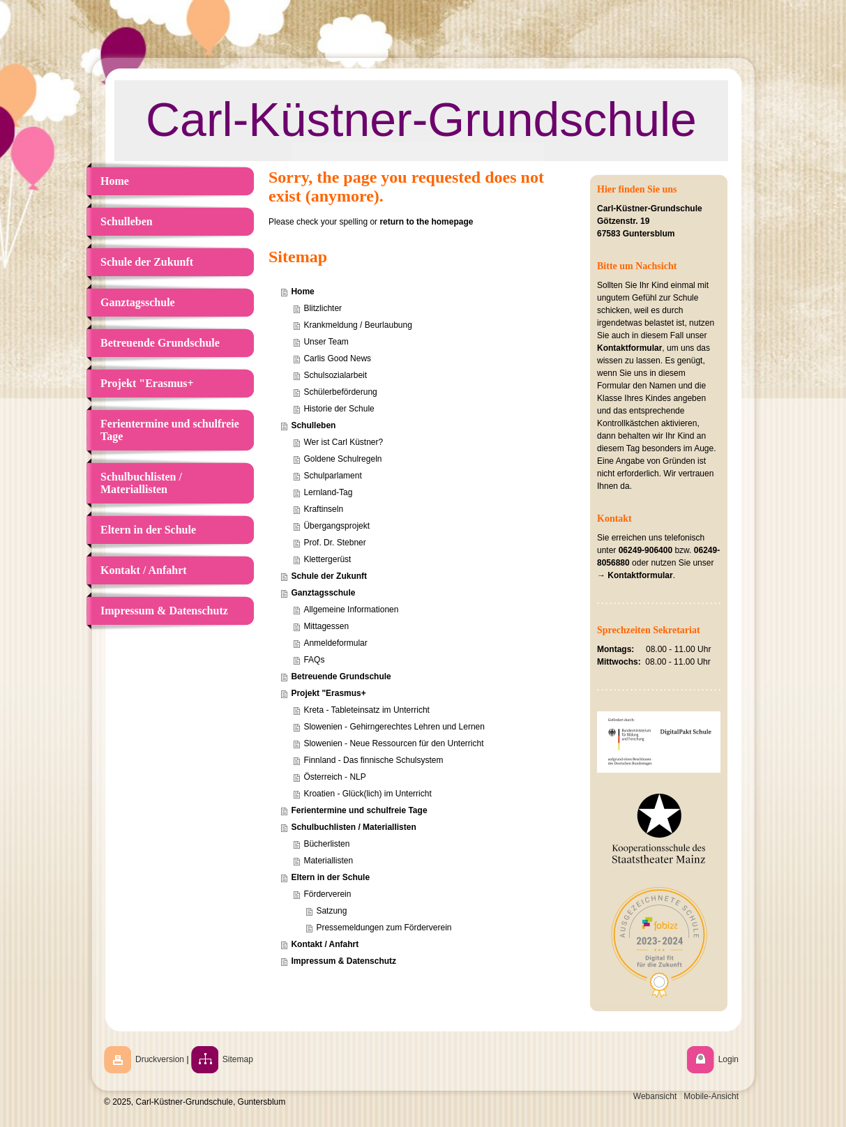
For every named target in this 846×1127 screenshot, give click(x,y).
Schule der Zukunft (329, 576)
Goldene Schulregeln (342, 459)
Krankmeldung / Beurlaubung (357, 325)
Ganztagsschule (323, 593)
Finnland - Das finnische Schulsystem (373, 760)
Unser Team (325, 342)
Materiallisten (328, 860)
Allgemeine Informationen (350, 609)
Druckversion (159, 1059)
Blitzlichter (322, 308)
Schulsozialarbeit (335, 375)
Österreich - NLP (334, 777)
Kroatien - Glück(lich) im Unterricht (367, 794)
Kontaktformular (629, 348)
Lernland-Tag (327, 492)
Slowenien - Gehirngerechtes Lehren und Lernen (394, 727)
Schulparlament (332, 476)
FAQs (313, 660)
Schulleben (313, 425)
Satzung (331, 911)
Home (302, 291)
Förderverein (327, 894)
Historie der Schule (338, 409)
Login (728, 1059)
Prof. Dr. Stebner (334, 542)
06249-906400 (645, 550)
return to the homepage (426, 222)
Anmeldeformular (335, 643)
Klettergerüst (327, 559)
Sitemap (237, 1059)
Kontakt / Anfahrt (324, 944)
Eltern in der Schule (330, 877)
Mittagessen (326, 626)
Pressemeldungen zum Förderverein (383, 927)
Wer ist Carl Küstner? (343, 442)
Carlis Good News (337, 358)
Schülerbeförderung (340, 392)
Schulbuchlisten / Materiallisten (353, 827)
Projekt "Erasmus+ (328, 693)
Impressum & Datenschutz (343, 961)
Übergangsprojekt (336, 526)
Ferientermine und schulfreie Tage (359, 810)
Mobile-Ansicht (711, 1096)
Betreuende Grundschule (341, 676)
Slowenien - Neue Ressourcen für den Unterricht (393, 743)
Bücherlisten (326, 844)
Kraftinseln (323, 509)
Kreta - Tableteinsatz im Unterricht (366, 710)
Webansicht (655, 1096)
